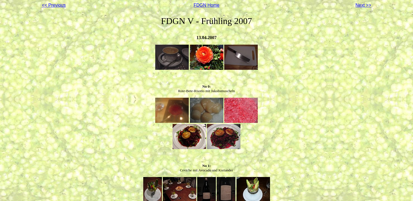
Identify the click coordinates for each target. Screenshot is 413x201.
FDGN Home (206, 5)
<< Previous (54, 5)
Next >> (363, 5)
